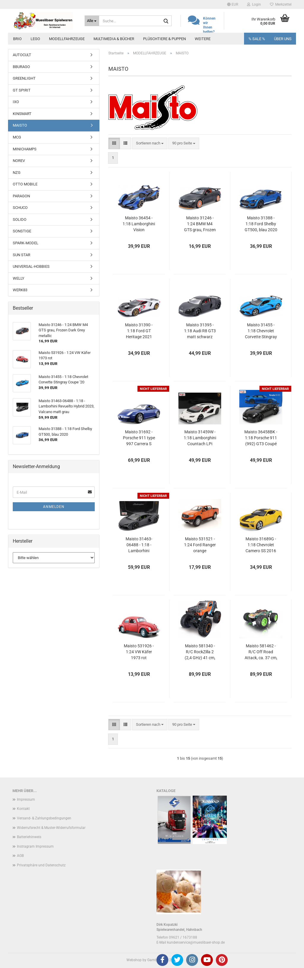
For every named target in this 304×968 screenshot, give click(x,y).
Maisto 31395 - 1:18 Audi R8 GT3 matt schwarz (200, 330)
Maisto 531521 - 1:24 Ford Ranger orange (200, 544)
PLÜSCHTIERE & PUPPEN (164, 39)
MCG (17, 137)
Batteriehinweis (29, 837)
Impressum (26, 799)
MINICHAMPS (25, 149)
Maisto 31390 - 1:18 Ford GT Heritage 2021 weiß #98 (139, 331)
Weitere (202, 39)
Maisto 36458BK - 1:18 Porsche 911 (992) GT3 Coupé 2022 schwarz (260, 438)
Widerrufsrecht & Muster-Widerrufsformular (51, 828)
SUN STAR (21, 255)
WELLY (18, 278)
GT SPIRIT (22, 90)
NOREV (19, 160)
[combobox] (149, 143)
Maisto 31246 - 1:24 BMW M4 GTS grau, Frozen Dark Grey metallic (199, 224)
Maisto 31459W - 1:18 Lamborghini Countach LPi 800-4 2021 (200, 438)
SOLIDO (19, 219)
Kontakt (23, 809)
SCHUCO (20, 207)
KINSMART (22, 113)
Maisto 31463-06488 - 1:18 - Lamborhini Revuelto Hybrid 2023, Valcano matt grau (138, 545)
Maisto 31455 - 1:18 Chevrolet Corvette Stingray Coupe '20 (261, 331)
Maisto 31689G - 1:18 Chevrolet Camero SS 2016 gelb (261, 545)
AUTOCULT (22, 55)
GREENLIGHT (24, 78)
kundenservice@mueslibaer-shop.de (196, 942)
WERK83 (20, 290)
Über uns (283, 39)
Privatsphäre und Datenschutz (41, 865)
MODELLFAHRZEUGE (67, 39)
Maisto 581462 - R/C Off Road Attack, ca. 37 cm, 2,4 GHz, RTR (261, 652)
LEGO (35, 39)
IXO (16, 102)
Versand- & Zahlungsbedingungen (44, 818)
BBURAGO (21, 66)
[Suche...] (92, 20)
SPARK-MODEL (25, 243)
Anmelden (53, 507)
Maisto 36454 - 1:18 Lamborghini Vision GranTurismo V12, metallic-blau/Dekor (139, 224)
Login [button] (254, 4)
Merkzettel (281, 4)
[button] (233, 4)
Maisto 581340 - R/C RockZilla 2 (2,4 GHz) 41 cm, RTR (200, 652)
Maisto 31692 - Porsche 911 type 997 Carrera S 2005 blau (139, 438)
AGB (20, 856)
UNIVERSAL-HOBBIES (31, 266)
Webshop (134, 960)
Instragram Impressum (35, 846)
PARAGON (21, 196)
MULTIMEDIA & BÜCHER (114, 39)
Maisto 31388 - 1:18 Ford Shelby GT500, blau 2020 (261, 223)
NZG (16, 172)
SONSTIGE (22, 231)
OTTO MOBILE (25, 184)
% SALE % (256, 39)
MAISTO (20, 125)
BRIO (17, 39)
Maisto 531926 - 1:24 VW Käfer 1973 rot (139, 651)
